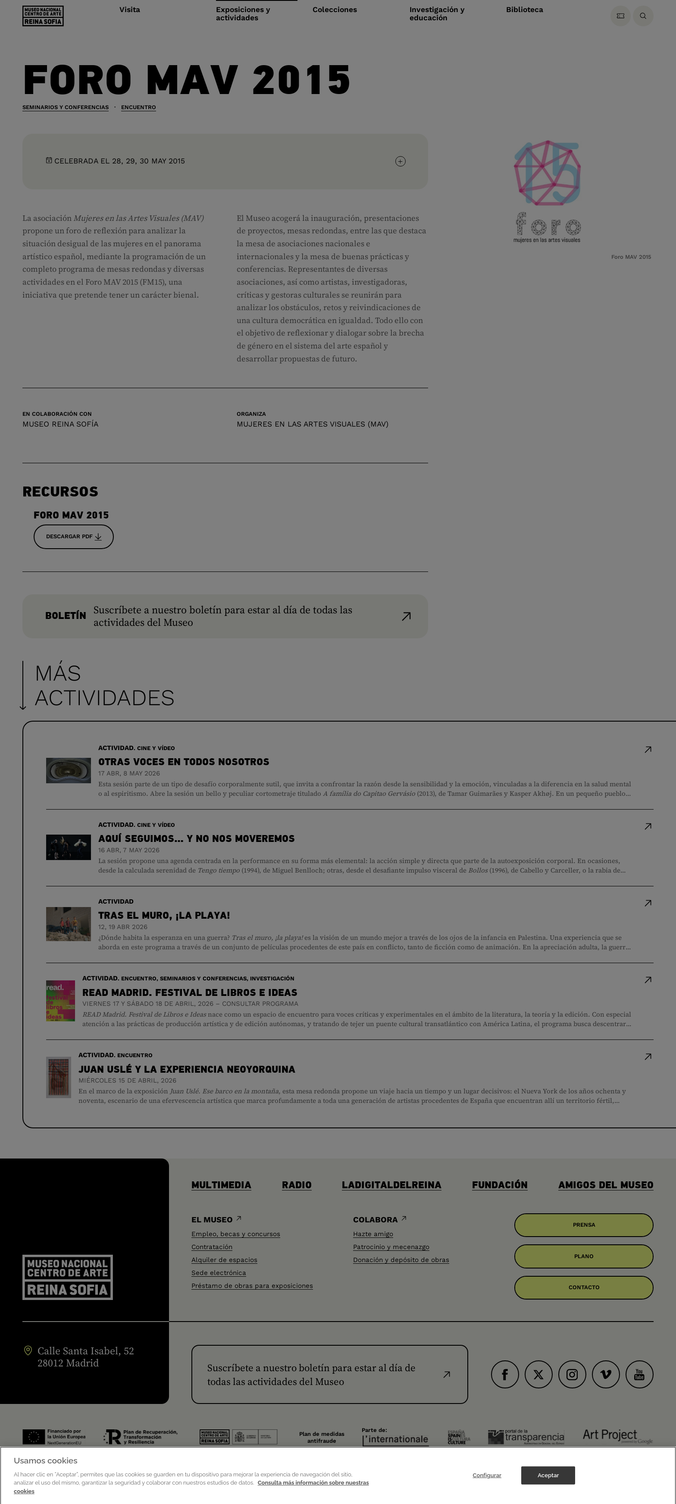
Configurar (487, 1481)
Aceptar (548, 1481)
